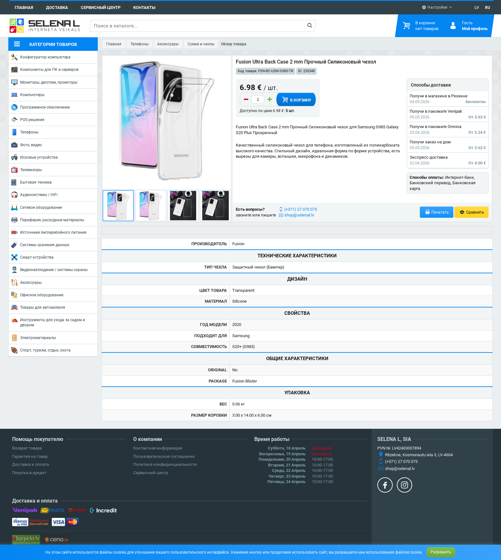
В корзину (296, 99)
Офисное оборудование (37, 295)
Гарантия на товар (30, 456)
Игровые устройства (34, 157)
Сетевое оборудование (36, 207)
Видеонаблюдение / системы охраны (49, 270)
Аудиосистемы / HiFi (34, 195)
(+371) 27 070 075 (300, 209)
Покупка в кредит (29, 472)
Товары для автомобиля (38, 307)
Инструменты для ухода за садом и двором (48, 322)
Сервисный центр (100, 7)
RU (487, 7)
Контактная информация (157, 448)
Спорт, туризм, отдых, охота (41, 350)
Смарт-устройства (32, 257)
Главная (24, 7)
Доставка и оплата (30, 464)
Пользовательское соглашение (164, 456)
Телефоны (24, 132)
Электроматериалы (33, 338)
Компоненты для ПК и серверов (45, 69)
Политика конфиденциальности (165, 464)
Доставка (57, 7)
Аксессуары (26, 282)
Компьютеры (27, 95)
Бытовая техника (31, 182)
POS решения (27, 119)
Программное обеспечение (40, 107)
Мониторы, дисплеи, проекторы (44, 82)
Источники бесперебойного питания (49, 232)
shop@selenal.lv (299, 215)
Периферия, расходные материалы (47, 220)
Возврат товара (27, 448)
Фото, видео (26, 145)
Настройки (434, 7)
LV (476, 7)
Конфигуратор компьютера (41, 57)
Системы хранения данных (40, 245)
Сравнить (471, 212)
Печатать (436, 212)
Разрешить (441, 552)
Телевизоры (26, 170)
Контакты (144, 7)
